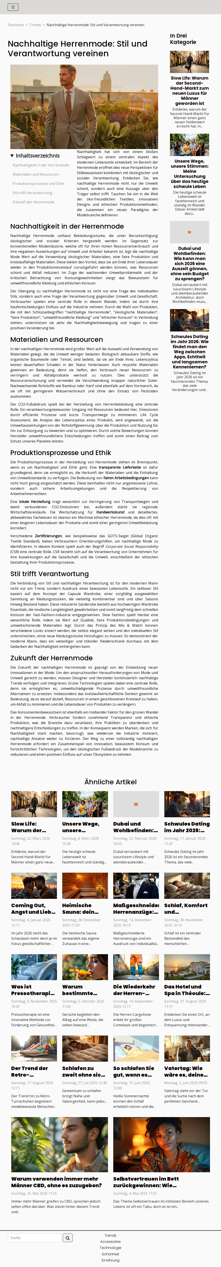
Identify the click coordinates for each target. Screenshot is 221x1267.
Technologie (110, 1247)
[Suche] (34, 1237)
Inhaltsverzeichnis (38, 155)
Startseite (16, 24)
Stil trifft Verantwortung (32, 192)
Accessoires (110, 1241)
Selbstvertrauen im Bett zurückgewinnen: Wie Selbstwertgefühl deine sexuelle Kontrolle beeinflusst (157, 1188)
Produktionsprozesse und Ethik (39, 183)
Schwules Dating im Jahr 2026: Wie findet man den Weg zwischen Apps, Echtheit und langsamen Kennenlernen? (190, 352)
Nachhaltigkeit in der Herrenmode (41, 165)
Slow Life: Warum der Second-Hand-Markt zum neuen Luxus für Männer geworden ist (189, 90)
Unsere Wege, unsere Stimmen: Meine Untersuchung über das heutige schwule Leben (189, 173)
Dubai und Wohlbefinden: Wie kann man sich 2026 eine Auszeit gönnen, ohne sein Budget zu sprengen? (189, 264)
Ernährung (110, 1260)
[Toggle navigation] (13, 7)
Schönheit (110, 1254)
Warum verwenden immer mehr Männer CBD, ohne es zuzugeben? (56, 1182)
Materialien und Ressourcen (36, 174)
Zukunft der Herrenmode (33, 202)
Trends (35, 24)
